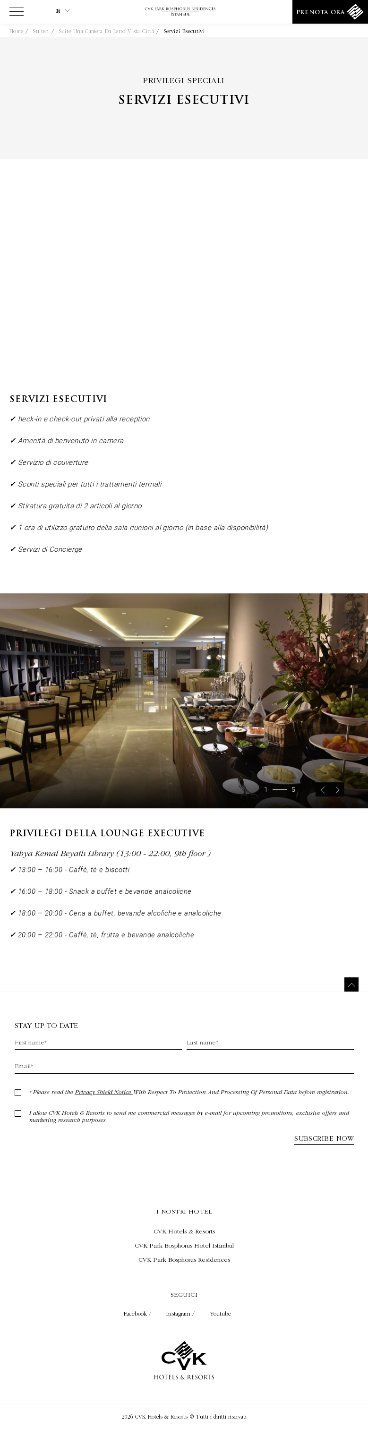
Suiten (41, 31)
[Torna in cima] (351, 984)
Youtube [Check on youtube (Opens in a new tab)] (220, 1313)
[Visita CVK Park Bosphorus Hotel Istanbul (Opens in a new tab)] (184, 1245)
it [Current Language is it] (63, 11)
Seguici (184, 1294)
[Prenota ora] (330, 12)
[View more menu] (16, 14)
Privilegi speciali (183, 80)
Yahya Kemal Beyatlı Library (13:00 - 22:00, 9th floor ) (109, 863)
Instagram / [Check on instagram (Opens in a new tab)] (181, 1313)
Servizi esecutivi (184, 31)
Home (16, 31)
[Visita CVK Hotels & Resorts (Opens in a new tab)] (184, 1231)
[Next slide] (337, 800)
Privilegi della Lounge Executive (107, 844)
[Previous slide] (323, 800)
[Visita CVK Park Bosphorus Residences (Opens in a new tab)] (184, 1259)
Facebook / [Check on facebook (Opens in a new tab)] (138, 1313)
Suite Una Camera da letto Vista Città (106, 31)
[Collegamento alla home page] (184, 12)
